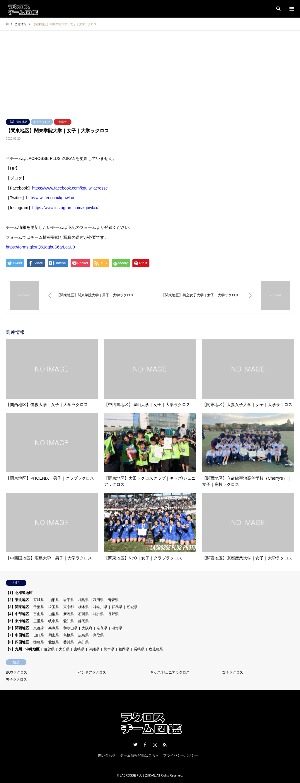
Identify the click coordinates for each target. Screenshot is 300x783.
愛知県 (68, 621)
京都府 (38, 628)
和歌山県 (70, 628)
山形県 (53, 600)
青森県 (113, 600)
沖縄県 (94, 649)
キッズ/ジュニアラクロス (170, 672)
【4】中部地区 (17, 614)
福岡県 (124, 649)
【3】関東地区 (18, 122)
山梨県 (53, 614)
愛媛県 (53, 642)
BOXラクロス (16, 672)
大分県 (64, 649)
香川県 (68, 642)
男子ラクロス (16, 679)
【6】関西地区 (17, 628)
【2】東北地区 (17, 600)
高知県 (83, 642)
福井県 (98, 614)
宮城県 (38, 600)
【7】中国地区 (17, 635)
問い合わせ (107, 755)
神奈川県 (100, 607)
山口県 (38, 635)
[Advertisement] (150, 75)
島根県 (68, 635)
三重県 (38, 621)
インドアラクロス (92, 672)
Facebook (145, 745)
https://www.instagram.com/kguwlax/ (65, 207)
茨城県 (132, 607)
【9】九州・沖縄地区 (23, 649)
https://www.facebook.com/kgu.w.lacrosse (70, 188)
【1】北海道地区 (19, 593)
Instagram (155, 745)
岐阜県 (53, 621)
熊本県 (109, 649)
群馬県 (117, 607)
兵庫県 (53, 628)
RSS (165, 745)
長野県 (113, 614)
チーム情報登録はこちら (139, 755)
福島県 (83, 600)
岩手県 (68, 600)
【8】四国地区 (17, 642)
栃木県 (83, 607)
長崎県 (139, 649)
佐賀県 (49, 649)
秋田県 (98, 600)
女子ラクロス (42, 122)
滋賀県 (117, 628)
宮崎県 (79, 649)
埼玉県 (53, 607)
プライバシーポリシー (180, 755)
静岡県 (83, 621)
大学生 (62, 122)
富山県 (38, 614)
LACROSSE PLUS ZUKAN (137, 775)
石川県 (83, 614)
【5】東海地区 (17, 621)
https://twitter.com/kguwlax (50, 197)
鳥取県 (98, 635)
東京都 (68, 607)
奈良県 (102, 628)
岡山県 (53, 635)
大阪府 (87, 628)
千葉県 (38, 607)
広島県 (83, 635)
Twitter (135, 745)
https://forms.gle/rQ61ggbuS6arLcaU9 (40, 247)
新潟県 (68, 614)
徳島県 (38, 642)
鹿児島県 (156, 649)
